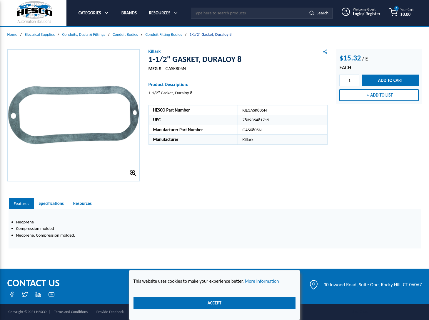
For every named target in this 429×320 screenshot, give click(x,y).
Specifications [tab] (51, 203)
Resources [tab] (82, 203)
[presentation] (21, 203)
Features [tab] (21, 203)
